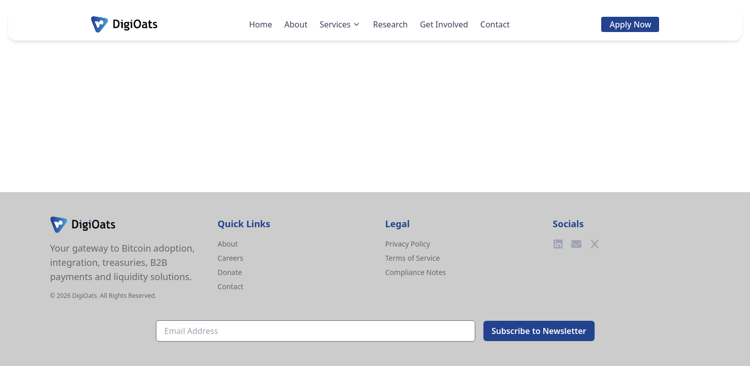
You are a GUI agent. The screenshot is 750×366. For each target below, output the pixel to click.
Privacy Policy (407, 244)
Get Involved (444, 24)
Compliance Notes (415, 272)
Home (260, 24)
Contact (495, 24)
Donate (230, 272)
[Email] (576, 244)
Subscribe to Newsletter (539, 331)
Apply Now (630, 24)
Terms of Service (412, 258)
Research (390, 24)
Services (340, 24)
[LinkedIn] (558, 244)
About (295, 24)
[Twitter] (595, 244)
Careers (230, 258)
